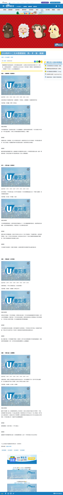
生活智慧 (22, 446)
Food (18, 2)
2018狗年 (10, 446)
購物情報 (24, 9)
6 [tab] (34, 13)
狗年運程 (4, 446)
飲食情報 (31, 9)
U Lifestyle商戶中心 (45, 2)
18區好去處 (59, 9)
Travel (14, 2)
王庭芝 (4, 57)
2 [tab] (30, 13)
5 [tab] (33, 13)
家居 (12, 53)
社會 (42, 9)
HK (9, 2)
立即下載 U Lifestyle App (56, 2)
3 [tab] (31, 13)
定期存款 (35, 6)
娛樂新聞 (30, 6)
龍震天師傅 (8, 443)
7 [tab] (31, 14)
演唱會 (4, 9)
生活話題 (7, 53)
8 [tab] (32, 14)
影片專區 (48, 9)
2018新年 (16, 446)
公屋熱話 (25, 6)
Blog (27, 2)
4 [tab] (32, 13)
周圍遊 (53, 9)
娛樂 (37, 9)
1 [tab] (28, 13)
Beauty (23, 2)
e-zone (32, 2)
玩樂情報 (17, 9)
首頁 (2, 53)
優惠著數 (10, 9)
